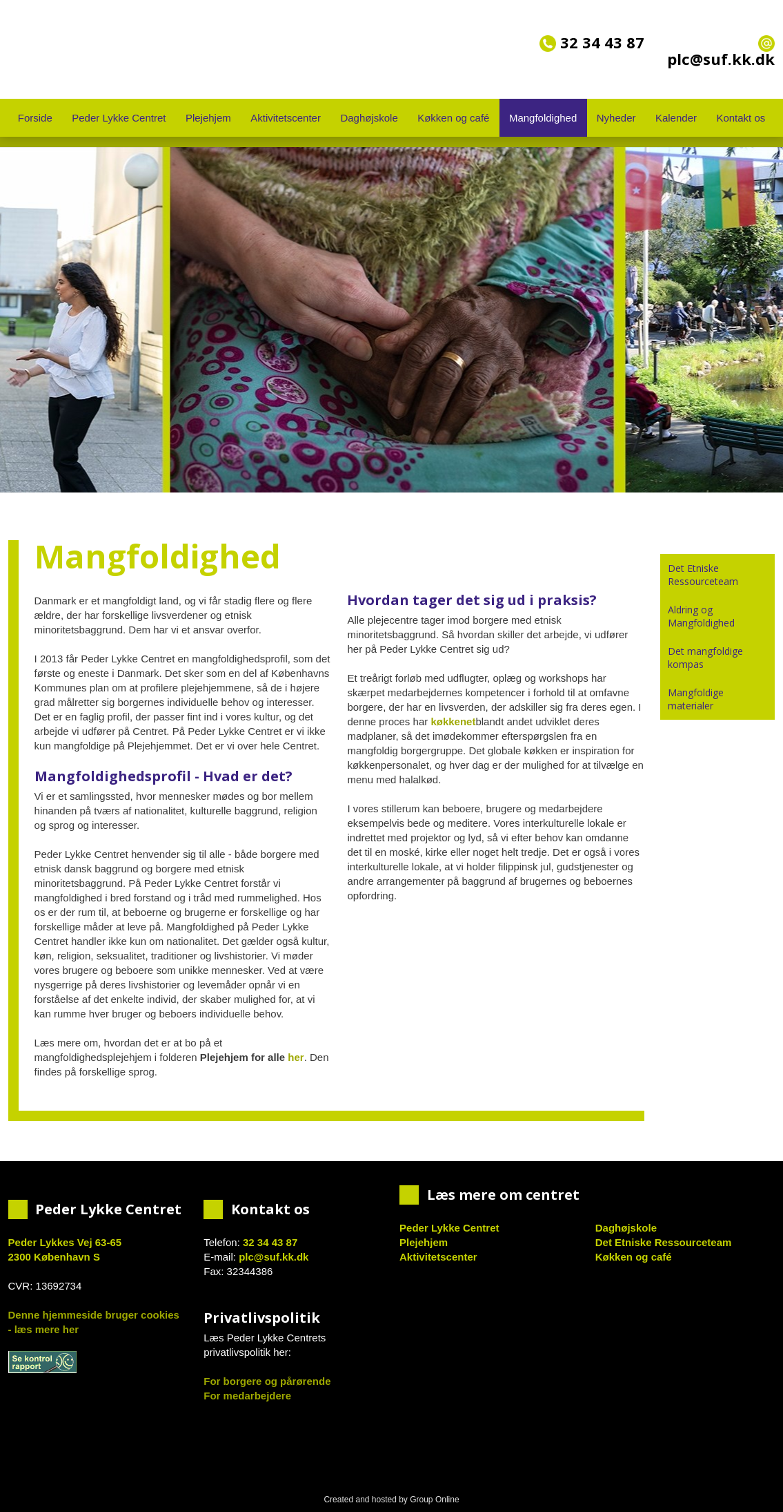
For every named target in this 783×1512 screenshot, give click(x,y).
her (296, 1057)
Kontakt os (740, 118)
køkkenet (452, 721)
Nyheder (616, 118)
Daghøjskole (368, 118)
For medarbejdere (247, 1395)
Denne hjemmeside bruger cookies (93, 1315)
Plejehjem (208, 118)
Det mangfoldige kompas (705, 657)
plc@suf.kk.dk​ (721, 52)
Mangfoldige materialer (696, 699)
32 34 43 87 (591, 42)
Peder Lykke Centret (119, 118)
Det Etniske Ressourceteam (703, 575)
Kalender (676, 118)
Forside (35, 118)
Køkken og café (453, 118)
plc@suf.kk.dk (273, 1257)
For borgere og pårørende (267, 1381)
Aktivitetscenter (285, 118)
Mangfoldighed (543, 118)
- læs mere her (43, 1329)
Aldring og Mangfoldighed (701, 616)
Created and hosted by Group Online (391, 1499)
